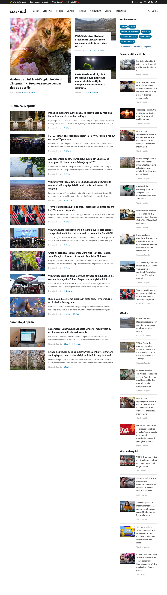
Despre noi (137, 2)
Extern (108, 10)
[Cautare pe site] (151, 11)
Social (36, 10)
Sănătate (146, 31)
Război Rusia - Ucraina (130, 31)
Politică (59, 10)
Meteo (132, 26)
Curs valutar (145, 36)
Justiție (70, 10)
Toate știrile (120, 10)
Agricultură (95, 10)
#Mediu (124, 313)
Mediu (124, 26)
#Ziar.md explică (129, 451)
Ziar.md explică (127, 41)
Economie (47, 10)
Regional (82, 10)
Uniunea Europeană (129, 36)
